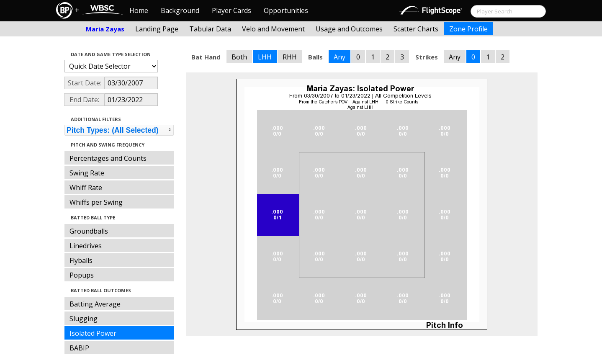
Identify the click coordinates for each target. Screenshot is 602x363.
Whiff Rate (85, 187)
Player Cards (231, 10)
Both (239, 57)
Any (339, 57)
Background (180, 10)
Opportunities (286, 10)
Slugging (83, 318)
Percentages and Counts (108, 158)
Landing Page (156, 28)
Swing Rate (86, 173)
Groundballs (88, 231)
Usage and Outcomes (349, 28)
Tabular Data (210, 28)
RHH (290, 57)
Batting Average (95, 304)
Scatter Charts (416, 28)
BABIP (79, 348)
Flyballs (81, 260)
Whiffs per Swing (96, 202)
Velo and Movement (273, 28)
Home (138, 10)
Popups (81, 275)
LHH (265, 57)
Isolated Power (92, 333)
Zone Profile (468, 28)
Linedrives (85, 245)
